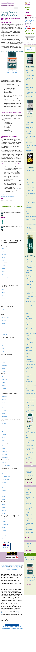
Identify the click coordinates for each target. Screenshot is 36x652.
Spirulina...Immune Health (30, 394)
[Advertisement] (29, 591)
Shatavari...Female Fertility (30, 375)
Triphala (3, 345)
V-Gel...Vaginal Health (29, 453)
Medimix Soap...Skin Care (29, 514)
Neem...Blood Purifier (29, 312)
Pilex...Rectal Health (29, 323)
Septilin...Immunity (30, 364)
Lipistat (3, 282)
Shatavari (4, 407)
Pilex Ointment (5, 312)
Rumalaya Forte (5, 317)
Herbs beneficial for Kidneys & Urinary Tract (30, 559)
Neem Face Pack (29, 519)
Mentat (3, 499)
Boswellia (4, 323)
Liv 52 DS (28, 287)
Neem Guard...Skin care (29, 318)
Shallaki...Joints (30, 372)
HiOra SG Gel (29, 475)
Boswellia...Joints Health (30, 128)
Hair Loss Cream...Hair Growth (29, 545)
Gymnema (4, 254)
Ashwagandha (5, 329)
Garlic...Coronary (30, 187)
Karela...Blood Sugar (29, 271)
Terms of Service (17, 567)
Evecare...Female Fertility (30, 183)
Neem (3, 257)
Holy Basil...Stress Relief (29, 261)
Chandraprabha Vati (6, 465)
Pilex (3, 309)
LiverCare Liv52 (30, 284)
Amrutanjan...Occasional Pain (30, 83)
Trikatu (3, 371)
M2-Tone (4, 410)
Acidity (30, 38)
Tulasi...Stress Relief (29, 436)
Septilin (3, 527)
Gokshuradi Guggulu (6, 476)
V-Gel (3, 440)
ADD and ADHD (30, 39)
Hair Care (27, 33)
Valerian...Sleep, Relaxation (30, 449)
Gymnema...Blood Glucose (30, 220)
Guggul (3, 265)
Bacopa (3, 504)
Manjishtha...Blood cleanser (30, 302)
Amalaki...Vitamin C (30, 79)
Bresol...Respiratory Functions (30, 137)
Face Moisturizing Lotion (29, 503)
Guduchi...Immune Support (30, 212)
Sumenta (4, 510)
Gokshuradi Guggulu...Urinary (30, 202)
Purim (3, 340)
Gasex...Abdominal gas (30, 194)
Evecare (3, 413)
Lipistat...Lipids (29, 281)
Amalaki (3, 385)
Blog (20, 566)
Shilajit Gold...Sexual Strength (29, 381)
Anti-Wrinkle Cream (6, 391)
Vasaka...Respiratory (30, 445)
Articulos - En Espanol (12, 569)
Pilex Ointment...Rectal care (30, 329)
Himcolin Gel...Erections (29, 228)
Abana (3, 268)
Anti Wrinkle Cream (29, 493)
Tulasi (3, 493)
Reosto (3, 326)
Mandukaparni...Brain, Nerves (30, 297)
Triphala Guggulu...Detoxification (30, 432)
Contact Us (11, 565)
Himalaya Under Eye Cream (30, 508)
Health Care (28, 30)
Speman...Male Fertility (29, 368)
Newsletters (10, 567)
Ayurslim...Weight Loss (30, 97)
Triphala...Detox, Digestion (30, 411)
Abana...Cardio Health (29, 71)
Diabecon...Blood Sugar (30, 179)
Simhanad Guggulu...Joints (30, 389)
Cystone (17, 188)
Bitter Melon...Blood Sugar (29, 122)
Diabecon (4, 248)
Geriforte (4, 487)
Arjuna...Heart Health (29, 88)
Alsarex (3, 362)
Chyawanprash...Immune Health (30, 146)
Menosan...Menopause (30, 305)
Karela (3, 251)
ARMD (30, 42)
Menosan (4, 434)
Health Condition (30, 37)
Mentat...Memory (30, 309)
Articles (17, 566)
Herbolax (4, 359)
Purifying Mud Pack (29, 524)
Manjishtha (4, 303)
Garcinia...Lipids (30, 190)
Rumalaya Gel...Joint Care (30, 360)
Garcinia (4, 279)
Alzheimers (30, 41)
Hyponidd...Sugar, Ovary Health (30, 266)
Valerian (3, 496)
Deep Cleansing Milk (30, 498)
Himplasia (4, 462)
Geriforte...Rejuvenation (30, 198)
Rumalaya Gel (5, 320)
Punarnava (4, 473)
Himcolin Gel (4, 405)
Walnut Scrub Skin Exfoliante (29, 528)
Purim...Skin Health (29, 339)
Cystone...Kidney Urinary (30, 171)
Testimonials (5, 567)
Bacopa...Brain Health (29, 117)
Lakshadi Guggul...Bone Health (29, 277)
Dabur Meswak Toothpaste (29, 472)
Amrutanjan (4, 331)
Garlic (3, 274)
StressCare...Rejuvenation (30, 398)
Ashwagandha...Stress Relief (30, 93)
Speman (4, 399)
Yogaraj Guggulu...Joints (30, 458)
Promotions (12, 566)
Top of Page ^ (28, 462)
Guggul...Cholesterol (30, 216)
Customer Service (18, 565)
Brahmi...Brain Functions (29, 132)
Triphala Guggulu (5, 277)
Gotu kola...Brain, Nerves (29, 207)
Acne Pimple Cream (29, 488)
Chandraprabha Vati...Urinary (30, 141)
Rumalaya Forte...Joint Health (29, 355)
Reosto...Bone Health (29, 343)
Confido (3, 402)
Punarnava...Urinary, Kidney (30, 334)
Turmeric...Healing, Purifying (30, 441)
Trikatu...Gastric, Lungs (30, 406)
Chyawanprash (5, 524)
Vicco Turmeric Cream (29, 533)
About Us (6, 565)
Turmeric (4, 351)
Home (2, 565)
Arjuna (3, 271)
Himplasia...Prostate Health (30, 232)
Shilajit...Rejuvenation (30, 385)
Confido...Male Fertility (29, 151)
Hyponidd (4, 260)
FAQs (3, 566)
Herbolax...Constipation (30, 224)
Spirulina (4, 533)
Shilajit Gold (4, 396)
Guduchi (4, 535)
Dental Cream (29, 175)
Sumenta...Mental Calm (30, 401)
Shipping (7, 566)
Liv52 (3, 343)
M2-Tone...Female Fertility (29, 292)
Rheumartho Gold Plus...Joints (29, 349)
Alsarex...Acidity (30, 75)
